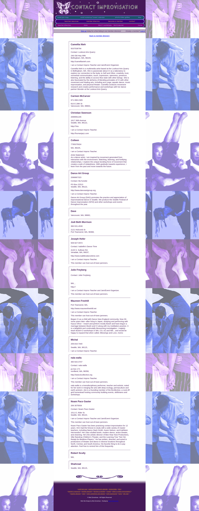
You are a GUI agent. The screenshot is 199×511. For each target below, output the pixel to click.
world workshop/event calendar (98, 489)
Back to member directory (99, 36)
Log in (142, 31)
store (83, 493)
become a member (99, 491)
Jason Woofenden (113, 501)
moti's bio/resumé (111, 493)
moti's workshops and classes (96, 493)
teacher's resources (74, 491)
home (120, 493)
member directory (86, 491)
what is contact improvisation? (121, 491)
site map (126, 493)
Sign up (83, 31)
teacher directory (76, 493)
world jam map (82, 489)
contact (108, 491)
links (119, 489)
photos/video (113, 489)
